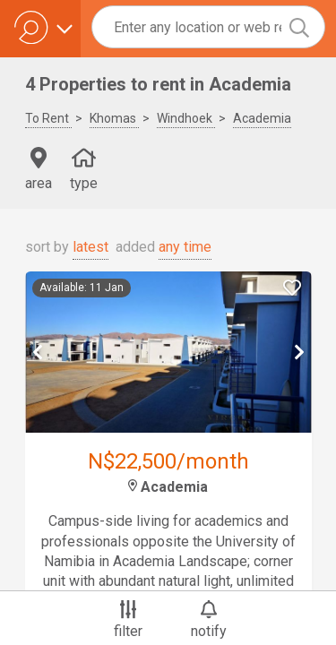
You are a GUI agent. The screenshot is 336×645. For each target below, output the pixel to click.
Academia (262, 118)
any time (185, 246)
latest (90, 246)
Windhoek (186, 118)
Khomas (114, 118)
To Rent (48, 118)
